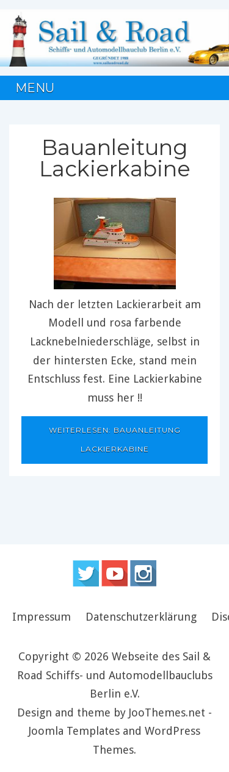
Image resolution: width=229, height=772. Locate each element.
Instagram (143, 573)
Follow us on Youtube (114, 573)
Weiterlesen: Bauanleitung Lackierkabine (115, 439)
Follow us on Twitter (86, 573)
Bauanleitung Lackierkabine (115, 158)
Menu (34, 88)
